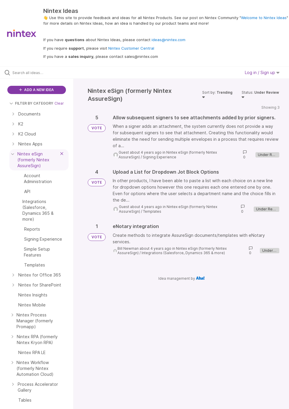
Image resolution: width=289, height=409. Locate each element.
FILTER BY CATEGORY (31, 103)
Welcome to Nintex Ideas (264, 17)
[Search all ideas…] (39, 72)
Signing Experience (159, 157)
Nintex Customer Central (131, 48)
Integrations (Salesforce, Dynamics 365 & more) (183, 253)
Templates (152, 211)
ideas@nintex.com (168, 39)
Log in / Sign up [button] (262, 72)
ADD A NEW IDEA (36, 90)
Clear (59, 103)
